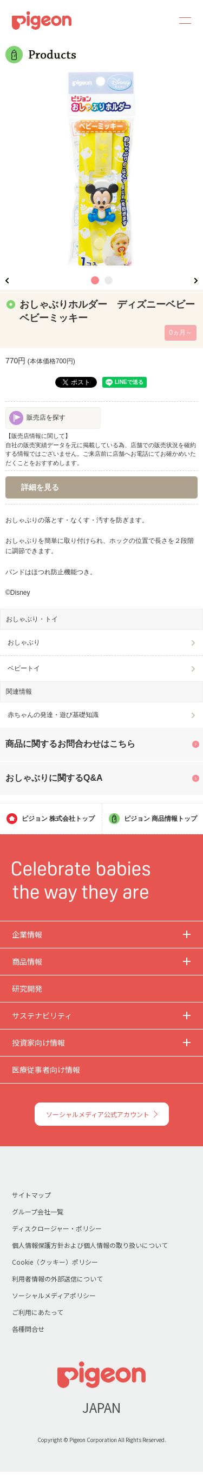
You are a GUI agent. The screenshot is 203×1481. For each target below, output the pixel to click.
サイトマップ (31, 1194)
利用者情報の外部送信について (57, 1278)
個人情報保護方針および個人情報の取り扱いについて (90, 1245)
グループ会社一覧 (37, 1211)
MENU (181, 20)
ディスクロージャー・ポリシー (57, 1228)
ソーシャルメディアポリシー (54, 1295)
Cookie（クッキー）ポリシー (55, 1261)
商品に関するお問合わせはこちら (70, 743)
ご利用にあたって (37, 1312)
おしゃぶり (24, 642)
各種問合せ (28, 1328)
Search (155, 20)
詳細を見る (40, 487)
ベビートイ (24, 668)
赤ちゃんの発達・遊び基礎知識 (53, 715)
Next (196, 280)
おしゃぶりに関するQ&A (54, 777)
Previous (7, 280)
